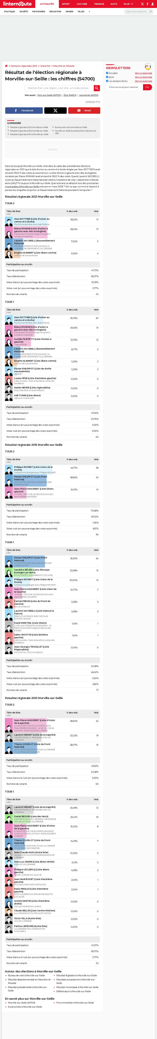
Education (55, 11)
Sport (66, 4)
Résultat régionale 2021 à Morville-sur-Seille (29, 127)
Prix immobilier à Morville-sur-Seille (75, 1002)
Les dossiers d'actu (116, 81)
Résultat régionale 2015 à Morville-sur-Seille (29, 131)
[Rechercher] (139, 12)
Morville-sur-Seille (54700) (21, 1002)
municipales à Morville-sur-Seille (22, 186)
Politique (9, 11)
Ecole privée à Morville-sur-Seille (25, 1006)
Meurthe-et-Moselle (63, 66)
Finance (99, 4)
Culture (82, 4)
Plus (128, 4)
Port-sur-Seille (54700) (49, 95)
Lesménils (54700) (88, 95)
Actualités (47, 4)
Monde (69, 11)
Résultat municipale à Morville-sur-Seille (77, 987)
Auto (114, 4)
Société (23, 11)
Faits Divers (38, 11)
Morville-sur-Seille (62, 131)
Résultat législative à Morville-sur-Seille (76, 975)
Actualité (111, 73)
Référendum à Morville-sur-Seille (73, 991)
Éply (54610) (70, 95)
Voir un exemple (143, 73)
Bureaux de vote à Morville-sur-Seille (71, 127)
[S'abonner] (129, 87)
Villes (81, 11)
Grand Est (45, 66)
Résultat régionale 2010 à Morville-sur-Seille (29, 134)
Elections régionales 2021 (24, 66)
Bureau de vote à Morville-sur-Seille (26, 975)
